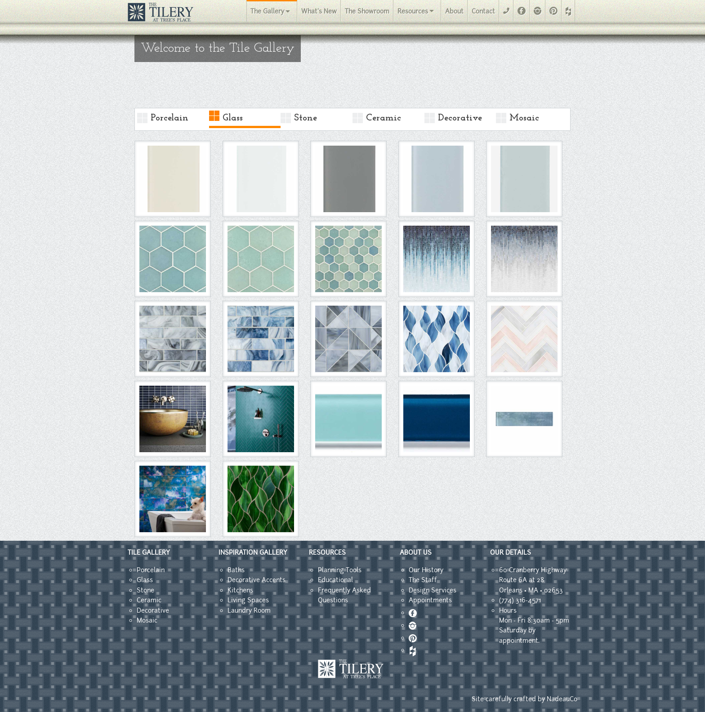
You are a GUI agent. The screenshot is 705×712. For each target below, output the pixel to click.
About (454, 11)
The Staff (423, 580)
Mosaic (524, 118)
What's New (319, 11)
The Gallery (267, 11)
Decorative (460, 118)
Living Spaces (248, 600)
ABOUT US (416, 552)
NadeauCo (562, 699)
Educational (335, 580)
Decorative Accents (257, 580)
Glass (233, 118)
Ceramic (383, 118)
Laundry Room (249, 610)
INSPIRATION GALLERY (253, 552)
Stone (305, 118)
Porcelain (169, 118)
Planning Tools (339, 570)
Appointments (430, 600)
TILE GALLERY (149, 552)
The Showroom (367, 11)
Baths (236, 570)
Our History (426, 570)
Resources (412, 11)
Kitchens (240, 590)
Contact (483, 11)
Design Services (432, 590)
